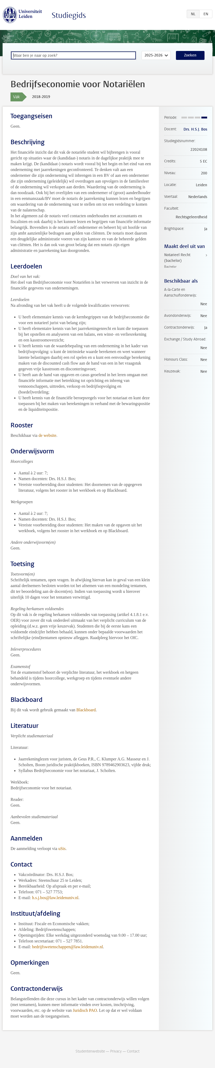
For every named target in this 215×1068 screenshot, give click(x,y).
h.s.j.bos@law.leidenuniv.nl (55, 897)
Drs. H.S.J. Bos (195, 129)
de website (47, 435)
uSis (62, 848)
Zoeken (190, 55)
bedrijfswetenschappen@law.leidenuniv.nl (67, 947)
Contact (133, 1051)
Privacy (116, 1051)
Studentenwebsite (90, 1051)
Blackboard (86, 710)
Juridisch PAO (85, 1010)
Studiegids (69, 15)
